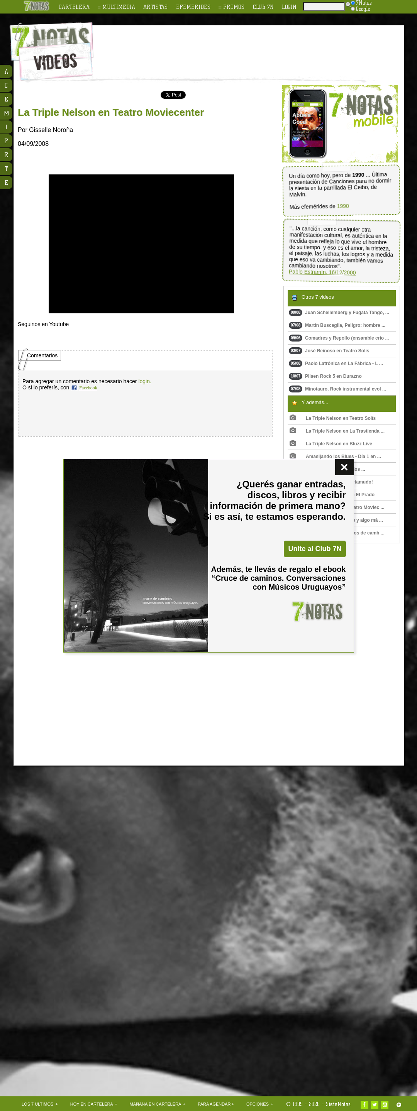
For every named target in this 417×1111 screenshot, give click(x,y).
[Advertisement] (72, 899)
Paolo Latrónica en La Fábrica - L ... (336, 363)
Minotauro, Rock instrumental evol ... (337, 389)
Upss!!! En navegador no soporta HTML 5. (141, 243)
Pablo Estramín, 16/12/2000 (322, 272)
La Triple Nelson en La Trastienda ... (337, 431)
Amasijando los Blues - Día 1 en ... (335, 456)
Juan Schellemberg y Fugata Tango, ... (339, 312)
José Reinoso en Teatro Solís (329, 350)
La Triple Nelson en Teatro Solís (333, 418)
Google (360, 9)
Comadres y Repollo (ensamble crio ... (339, 338)
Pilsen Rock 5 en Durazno (325, 376)
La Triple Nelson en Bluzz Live (331, 443)
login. (144, 381)
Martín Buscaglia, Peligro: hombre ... (337, 325)
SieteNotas (338, 1104)
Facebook (88, 388)
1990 (343, 206)
